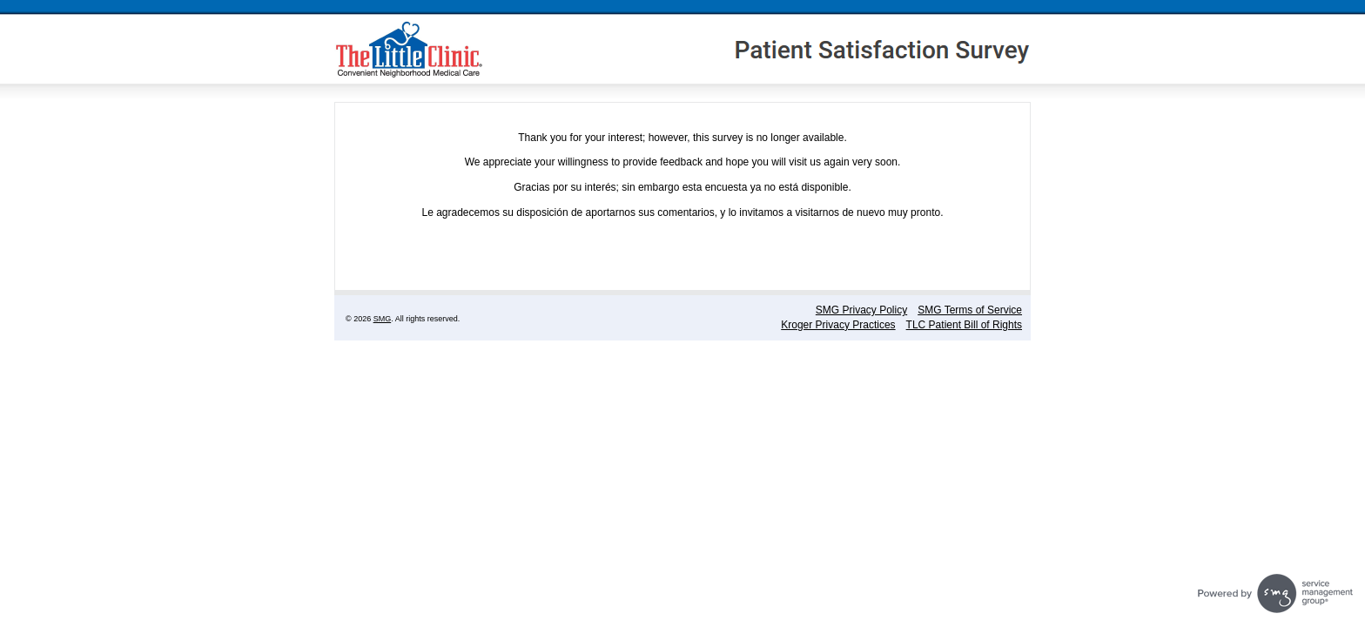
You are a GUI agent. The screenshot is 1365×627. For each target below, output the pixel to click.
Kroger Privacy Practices (838, 325)
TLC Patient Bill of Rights (964, 325)
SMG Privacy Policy (861, 310)
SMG (382, 318)
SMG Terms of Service (970, 310)
